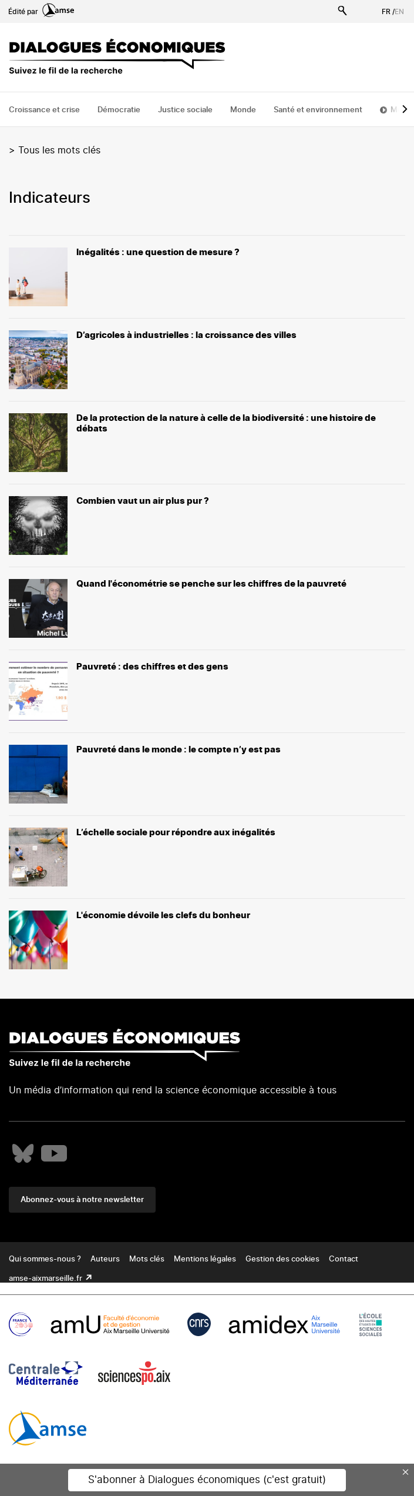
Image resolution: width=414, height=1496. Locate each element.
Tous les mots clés (59, 150)
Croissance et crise (44, 110)
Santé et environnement (318, 110)
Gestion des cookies (282, 1259)
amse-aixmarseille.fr (46, 1279)
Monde (243, 110)
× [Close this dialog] (406, 1472)
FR (386, 11)
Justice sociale (185, 110)
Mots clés (146, 1259)
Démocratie (118, 110)
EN (399, 11)
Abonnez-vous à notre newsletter (82, 1200)
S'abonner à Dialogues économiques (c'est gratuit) (207, 1480)
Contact (343, 1259)
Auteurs (105, 1259)
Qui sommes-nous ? (45, 1259)
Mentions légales (205, 1259)
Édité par (41, 11)
